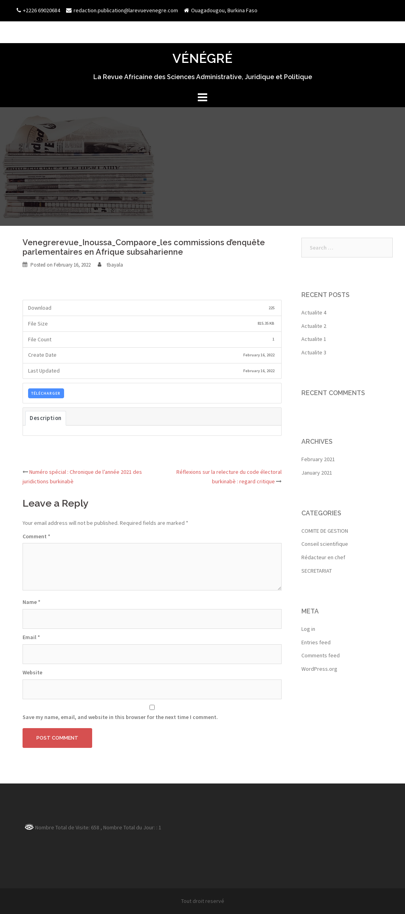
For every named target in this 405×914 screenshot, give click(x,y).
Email (31, 637)
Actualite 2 (313, 325)
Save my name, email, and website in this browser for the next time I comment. (120, 717)
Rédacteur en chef (323, 557)
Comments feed (320, 655)
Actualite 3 (313, 352)
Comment (36, 536)
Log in (308, 628)
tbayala (115, 264)
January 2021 (316, 472)
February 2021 (318, 459)
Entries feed (316, 642)
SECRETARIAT (316, 570)
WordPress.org (319, 668)
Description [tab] (46, 418)
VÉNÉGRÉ (202, 58)
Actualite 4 (313, 312)
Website (32, 672)
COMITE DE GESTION (324, 530)
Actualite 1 (313, 339)
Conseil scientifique (324, 543)
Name (31, 602)
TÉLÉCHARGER (46, 393)
